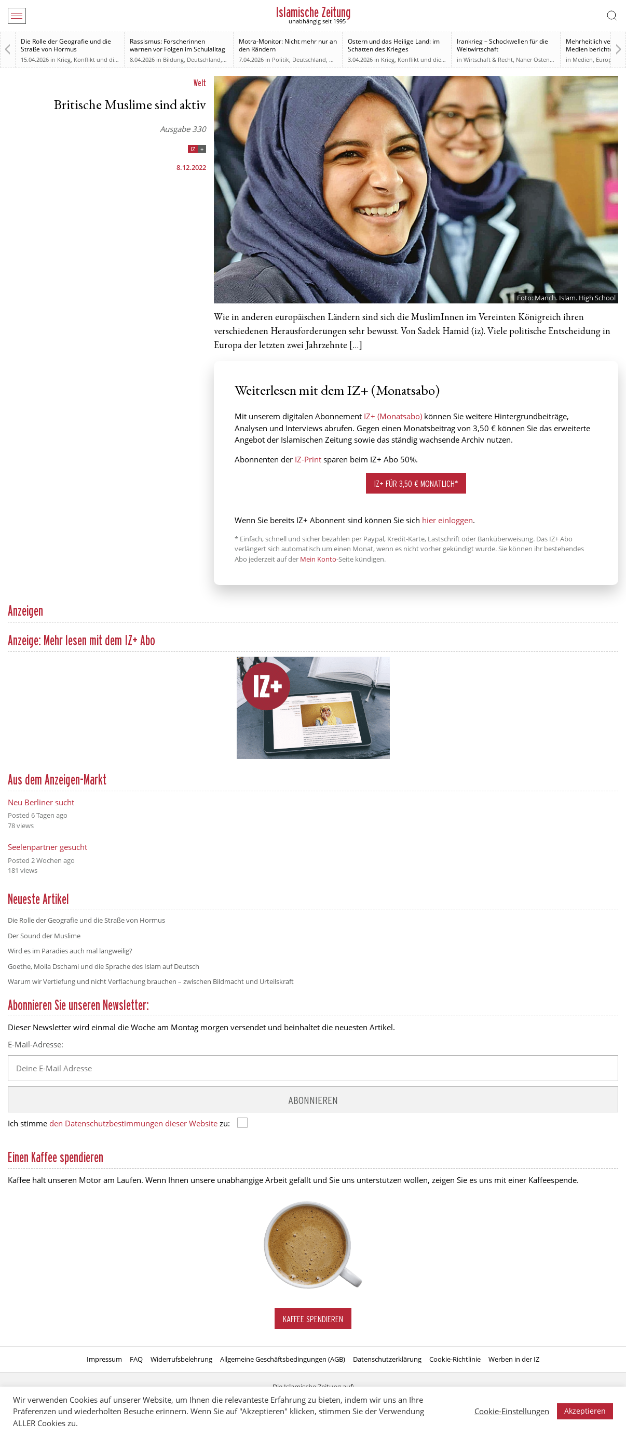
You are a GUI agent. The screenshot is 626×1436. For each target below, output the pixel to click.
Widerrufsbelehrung (181, 1359)
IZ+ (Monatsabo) (393, 416)
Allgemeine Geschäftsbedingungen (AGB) (282, 1359)
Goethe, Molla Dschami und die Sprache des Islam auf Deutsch (103, 966)
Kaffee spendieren (313, 1319)
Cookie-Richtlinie (455, 1359)
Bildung (173, 59)
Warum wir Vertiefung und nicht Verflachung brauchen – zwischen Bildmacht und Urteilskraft (151, 981)
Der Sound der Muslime (44, 935)
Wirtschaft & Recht (488, 59)
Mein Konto (318, 559)
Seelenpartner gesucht (47, 847)
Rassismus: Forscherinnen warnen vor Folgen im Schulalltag (177, 45)
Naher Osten (533, 59)
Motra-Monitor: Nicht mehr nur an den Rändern (288, 45)
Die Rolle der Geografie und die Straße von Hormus (66, 45)
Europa (605, 59)
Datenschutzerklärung (387, 1359)
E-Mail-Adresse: (35, 1044)
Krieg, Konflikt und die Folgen (97, 59)
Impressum (104, 1359)
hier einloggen (447, 520)
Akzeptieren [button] (585, 1411)
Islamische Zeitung (313, 12)
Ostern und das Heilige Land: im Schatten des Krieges (394, 45)
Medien (583, 59)
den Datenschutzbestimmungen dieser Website (133, 1123)
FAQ (136, 1359)
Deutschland (204, 59)
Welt (200, 83)
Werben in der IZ (513, 1359)
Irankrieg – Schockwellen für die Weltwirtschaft (502, 45)
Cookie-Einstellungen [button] (511, 1411)
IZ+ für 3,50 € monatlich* (416, 483)
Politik (280, 59)
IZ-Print (308, 459)
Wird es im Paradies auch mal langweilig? (70, 950)
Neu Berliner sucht (41, 802)
